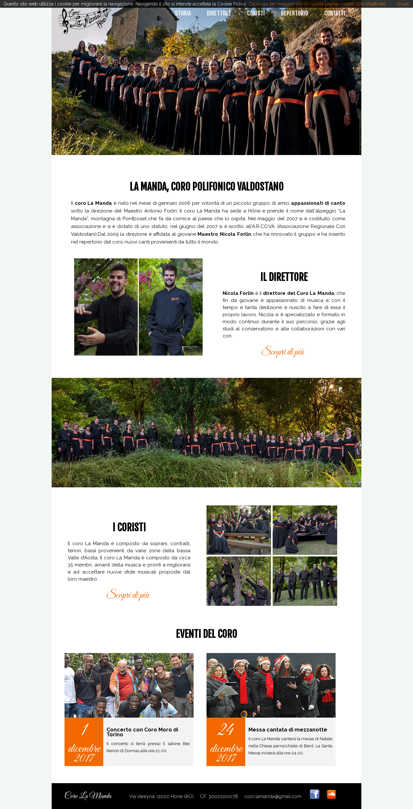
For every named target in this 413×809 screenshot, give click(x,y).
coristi (256, 13)
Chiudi (403, 4)
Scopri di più (282, 352)
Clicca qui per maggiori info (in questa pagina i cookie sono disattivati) (317, 3)
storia (183, 13)
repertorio (294, 13)
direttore (219, 13)
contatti (334, 13)
